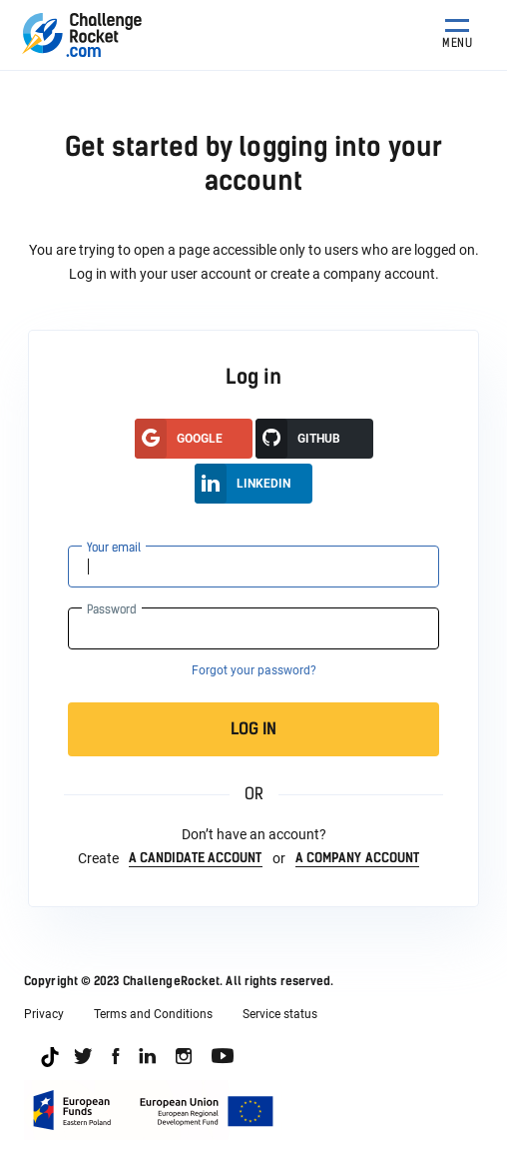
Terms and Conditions (153, 1014)
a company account (357, 857)
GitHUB (297, 439)
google (179, 439)
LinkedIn (242, 484)
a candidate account (195, 857)
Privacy (44, 1014)
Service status (280, 1014)
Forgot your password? (254, 670)
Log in (327, 729)
